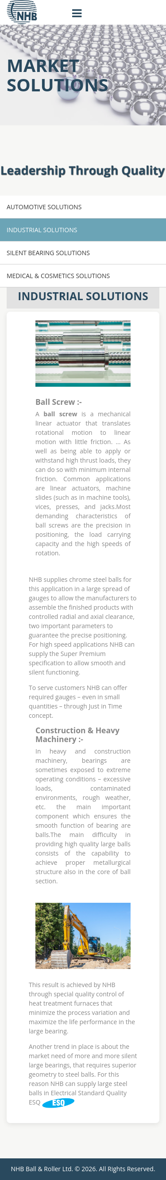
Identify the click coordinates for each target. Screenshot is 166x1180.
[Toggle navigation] (77, 13)
